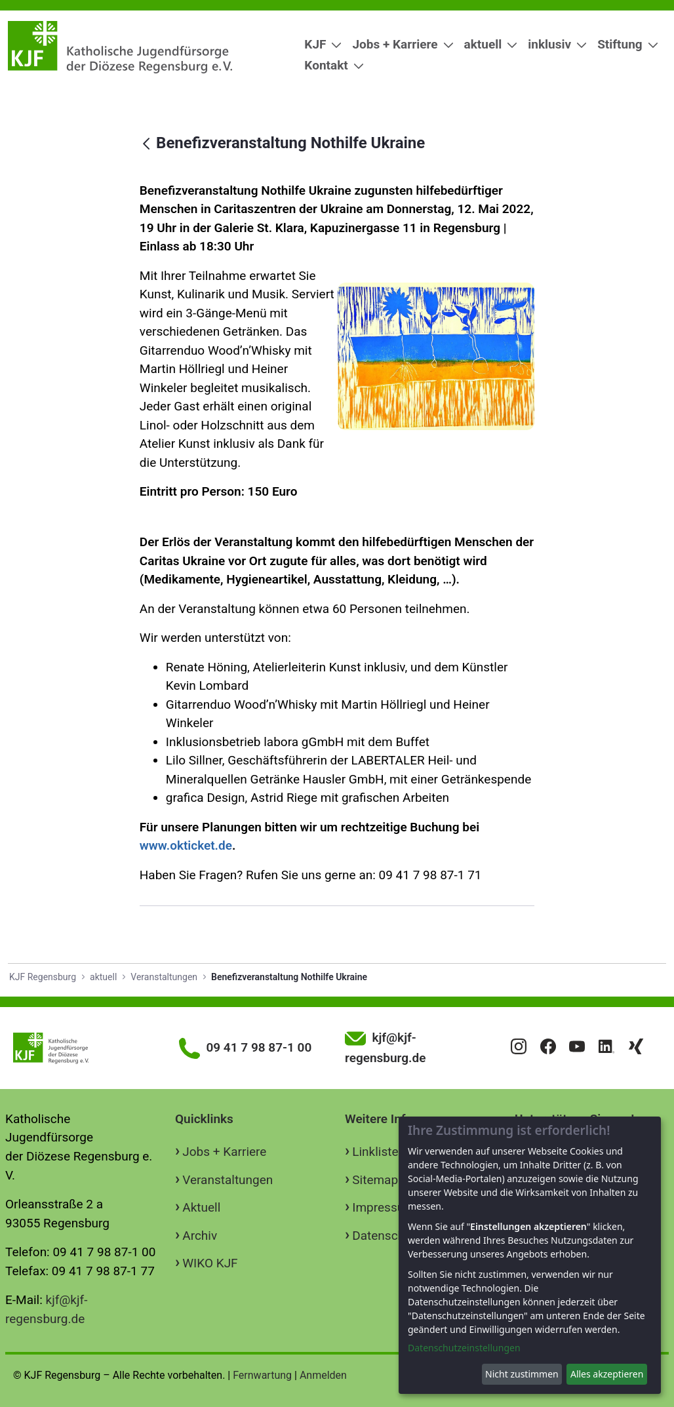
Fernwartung (262, 1375)
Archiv (199, 1235)
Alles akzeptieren (606, 1374)
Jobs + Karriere (224, 1151)
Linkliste (375, 1151)
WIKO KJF (209, 1263)
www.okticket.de (186, 845)
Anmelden (323, 1375)
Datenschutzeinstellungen (464, 1347)
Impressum (383, 1207)
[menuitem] (318, 45)
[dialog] (530, 1255)
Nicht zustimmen (522, 1374)
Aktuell (201, 1207)
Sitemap (375, 1179)
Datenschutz (387, 1235)
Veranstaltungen (227, 1179)
